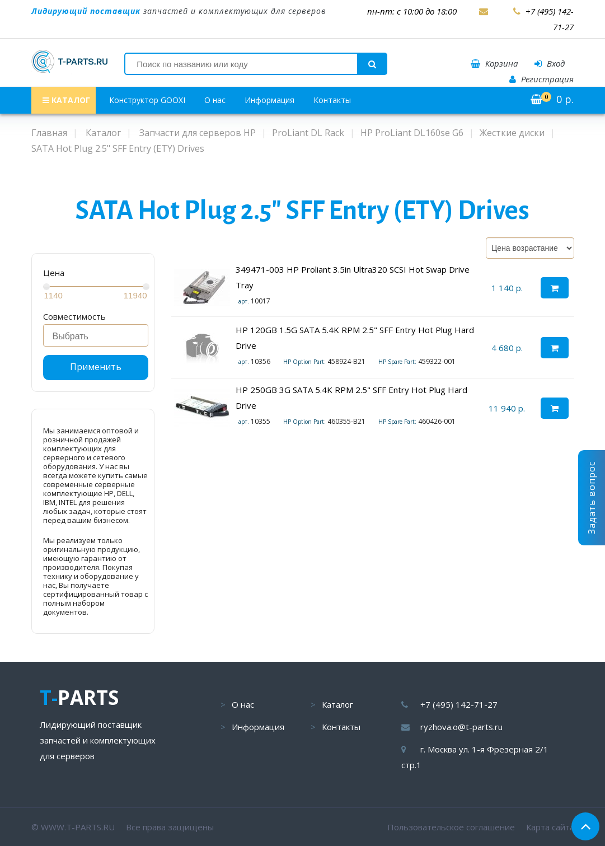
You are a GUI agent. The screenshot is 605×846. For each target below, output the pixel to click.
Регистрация (541, 79)
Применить (95, 367)
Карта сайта (550, 827)
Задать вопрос (591, 497)
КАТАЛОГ (66, 100)
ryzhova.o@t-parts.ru (461, 726)
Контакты (332, 100)
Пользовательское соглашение (451, 827)
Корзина (494, 63)
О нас (215, 100)
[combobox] (95, 335)
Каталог (337, 704)
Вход (549, 63)
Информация (269, 100)
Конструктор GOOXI (147, 100)
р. (552, 99)
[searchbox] (99, 336)
